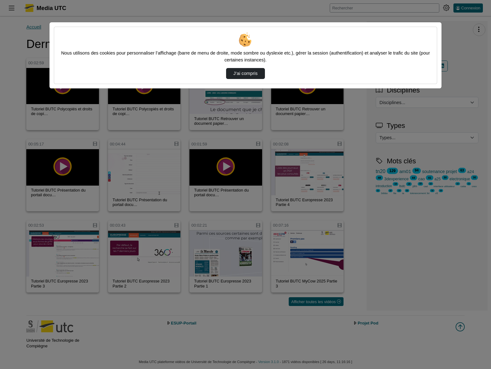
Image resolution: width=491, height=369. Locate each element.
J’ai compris (245, 73)
